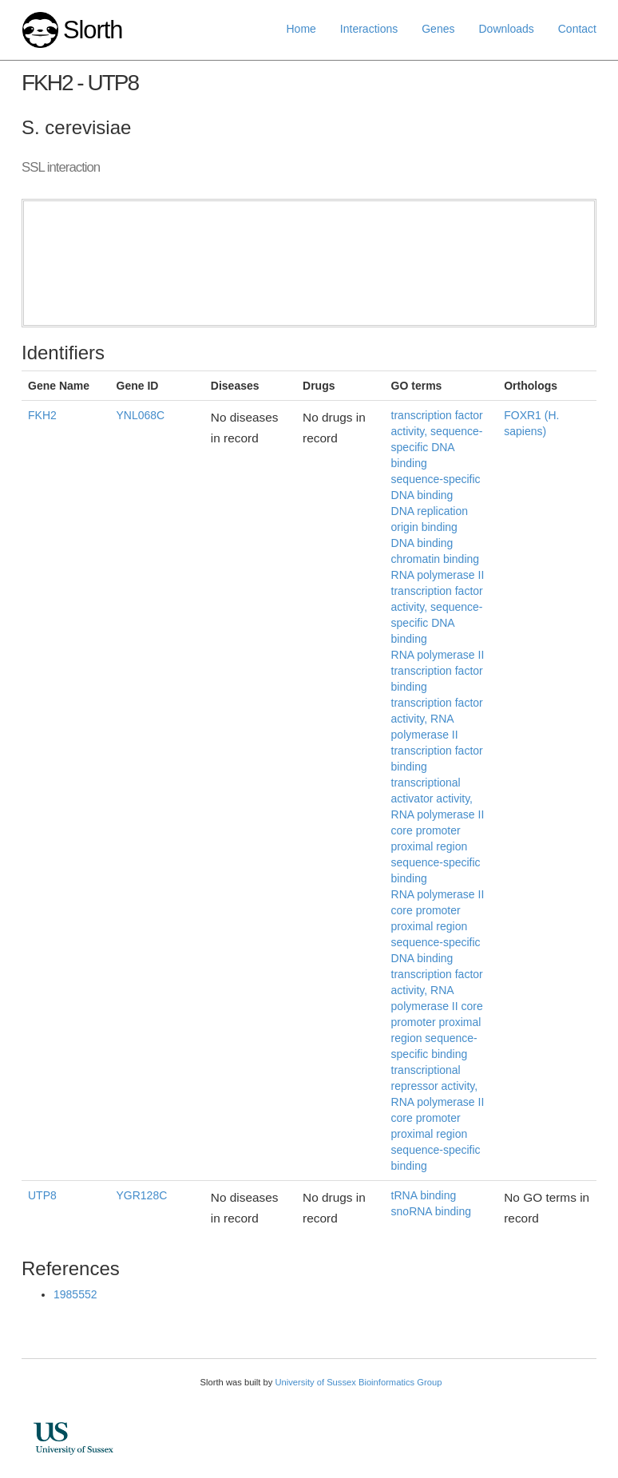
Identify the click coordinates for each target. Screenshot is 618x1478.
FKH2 (42, 415)
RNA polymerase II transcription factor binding (438, 670)
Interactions (369, 28)
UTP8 (42, 1195)
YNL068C (141, 415)
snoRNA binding (431, 1211)
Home (301, 28)
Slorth (92, 30)
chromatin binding (435, 559)
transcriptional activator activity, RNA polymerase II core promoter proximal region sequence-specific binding (438, 830)
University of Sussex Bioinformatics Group (358, 1382)
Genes (438, 28)
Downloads (505, 28)
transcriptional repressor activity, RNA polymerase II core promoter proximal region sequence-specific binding (438, 1118)
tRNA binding (424, 1195)
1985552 (75, 1294)
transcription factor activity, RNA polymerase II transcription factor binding (437, 734)
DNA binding (422, 543)
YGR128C (142, 1195)
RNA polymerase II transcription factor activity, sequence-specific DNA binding (438, 607)
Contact (577, 28)
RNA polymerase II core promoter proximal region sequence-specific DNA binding (438, 926)
